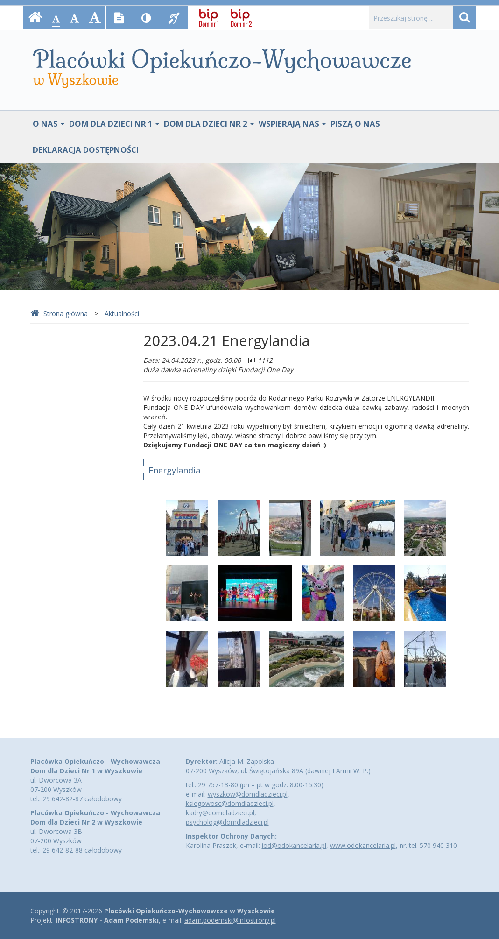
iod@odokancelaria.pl (294, 845)
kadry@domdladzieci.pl (220, 812)
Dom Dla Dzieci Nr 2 (209, 123)
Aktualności (122, 313)
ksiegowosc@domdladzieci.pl (230, 803)
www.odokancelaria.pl (363, 845)
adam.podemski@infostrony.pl (230, 920)
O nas (48, 123)
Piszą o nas (355, 123)
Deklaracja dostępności (86, 149)
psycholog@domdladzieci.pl (227, 822)
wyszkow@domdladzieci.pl (248, 794)
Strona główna (59, 313)
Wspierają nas (292, 123)
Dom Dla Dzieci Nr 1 (114, 123)
